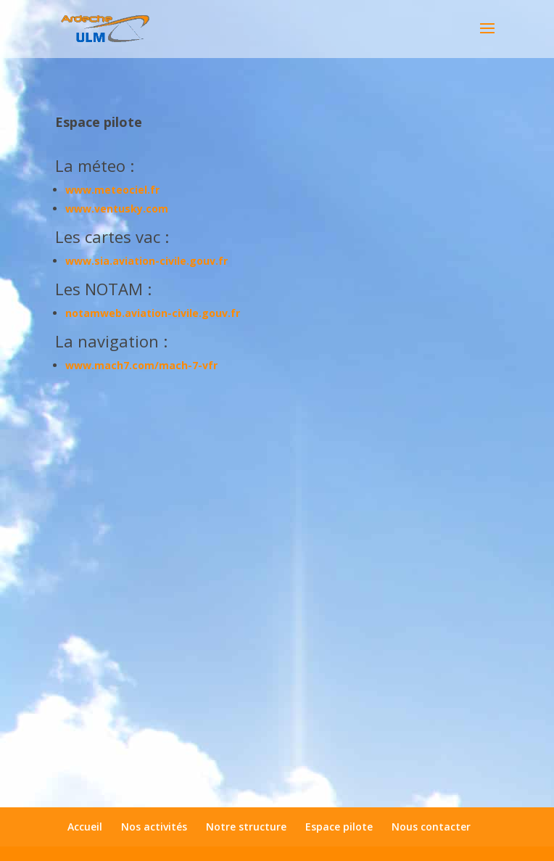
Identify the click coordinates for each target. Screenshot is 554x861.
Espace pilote (339, 826)
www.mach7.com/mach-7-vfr (141, 365)
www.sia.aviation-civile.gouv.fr (146, 261)
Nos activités (154, 826)
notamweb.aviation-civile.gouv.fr (152, 313)
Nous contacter (431, 826)
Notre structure (246, 826)
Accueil (84, 826)
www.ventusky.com (116, 208)
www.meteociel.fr (112, 190)
